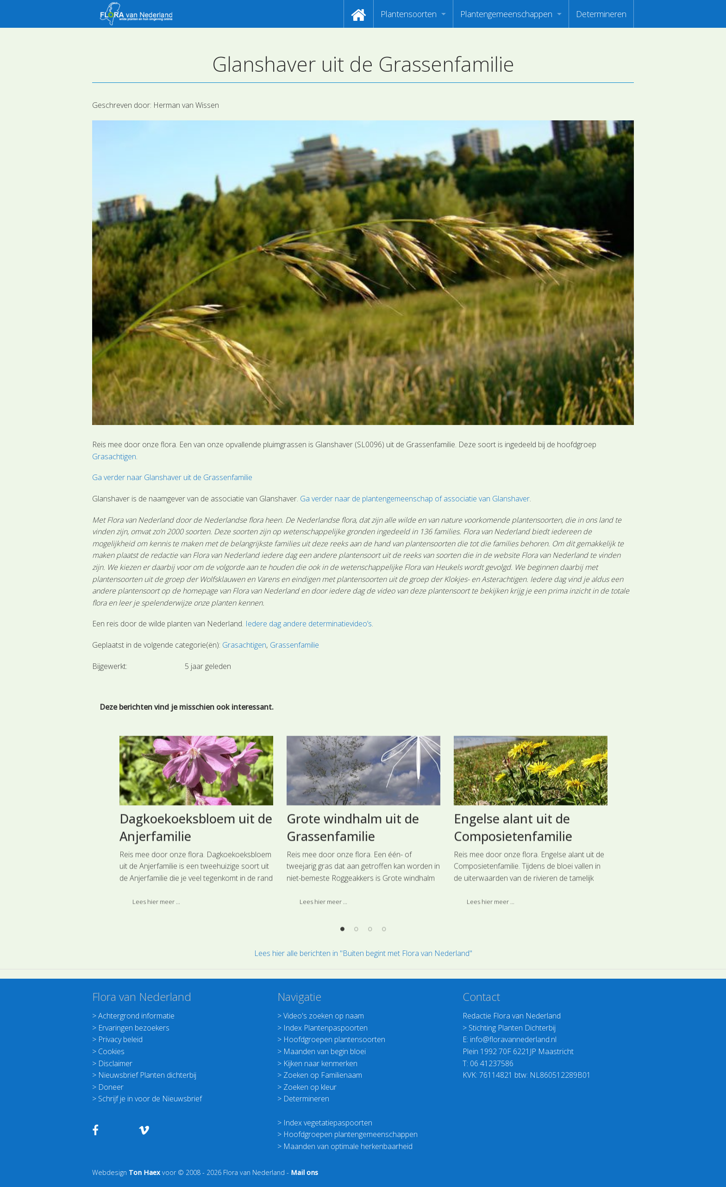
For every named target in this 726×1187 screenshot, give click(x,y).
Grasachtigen (114, 456)
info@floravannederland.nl (513, 1039)
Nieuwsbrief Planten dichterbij (147, 1075)
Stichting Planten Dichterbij (512, 1028)
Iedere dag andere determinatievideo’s (308, 623)
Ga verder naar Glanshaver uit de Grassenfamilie (172, 477)
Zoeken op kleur (310, 1087)
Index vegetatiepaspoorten (327, 1123)
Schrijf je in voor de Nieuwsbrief (150, 1098)
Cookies (111, 1051)
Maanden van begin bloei (324, 1051)
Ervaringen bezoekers (133, 1028)
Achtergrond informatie (136, 1016)
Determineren (601, 13)
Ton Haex (144, 1172)
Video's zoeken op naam (323, 1016)
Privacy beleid (120, 1039)
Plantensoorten (409, 13)
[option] (196, 900)
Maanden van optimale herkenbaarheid (348, 1146)
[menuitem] (358, 14)
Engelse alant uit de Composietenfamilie (513, 903)
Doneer (111, 1087)
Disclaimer (115, 1063)
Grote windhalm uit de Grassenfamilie (353, 903)
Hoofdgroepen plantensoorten (334, 1039)
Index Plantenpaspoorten (325, 1028)
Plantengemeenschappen (506, 13)
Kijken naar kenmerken (320, 1063)
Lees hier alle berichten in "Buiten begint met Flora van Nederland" (363, 953)
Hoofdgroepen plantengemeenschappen (350, 1134)
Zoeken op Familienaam (322, 1075)
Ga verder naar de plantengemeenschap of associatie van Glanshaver (415, 499)
